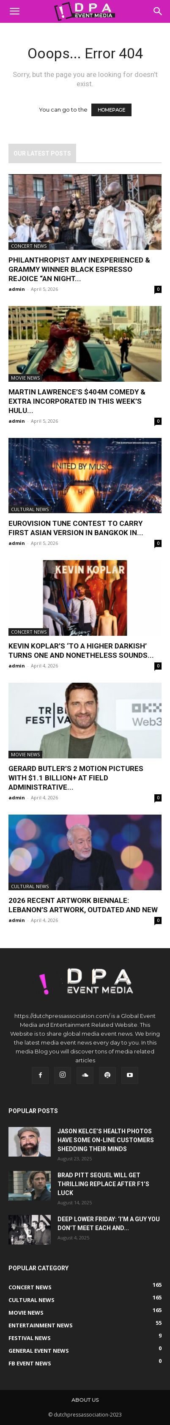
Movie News (25, 378)
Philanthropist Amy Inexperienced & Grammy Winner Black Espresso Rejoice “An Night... (79, 269)
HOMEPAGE (111, 110)
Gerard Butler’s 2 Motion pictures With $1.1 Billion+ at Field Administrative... (75, 777)
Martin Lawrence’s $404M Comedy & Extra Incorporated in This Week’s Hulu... (76, 401)
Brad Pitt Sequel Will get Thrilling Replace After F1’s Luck (103, 1184)
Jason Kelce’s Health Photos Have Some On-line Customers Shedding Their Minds (106, 1140)
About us (85, 1400)
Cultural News (30, 509)
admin (16, 289)
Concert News (29, 246)
